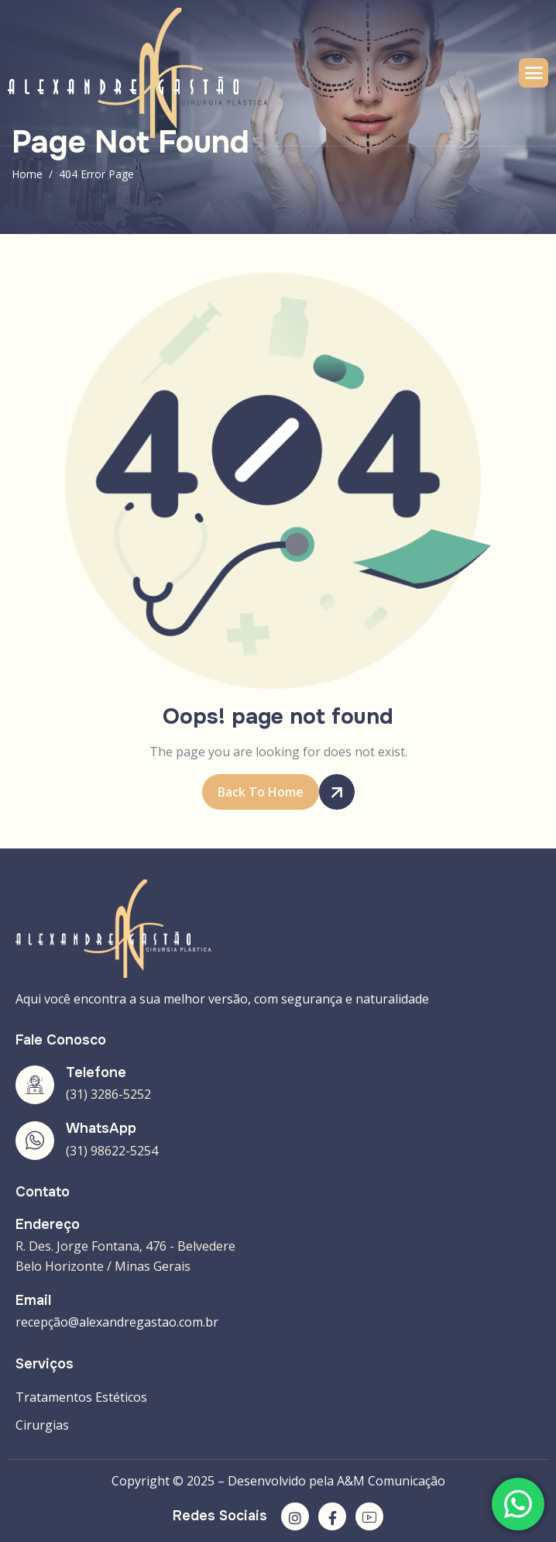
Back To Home (268, 792)
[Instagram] (295, 1516)
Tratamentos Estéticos (81, 1397)
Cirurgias (42, 1425)
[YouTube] (369, 1516)
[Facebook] (332, 1516)
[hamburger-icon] (533, 73)
